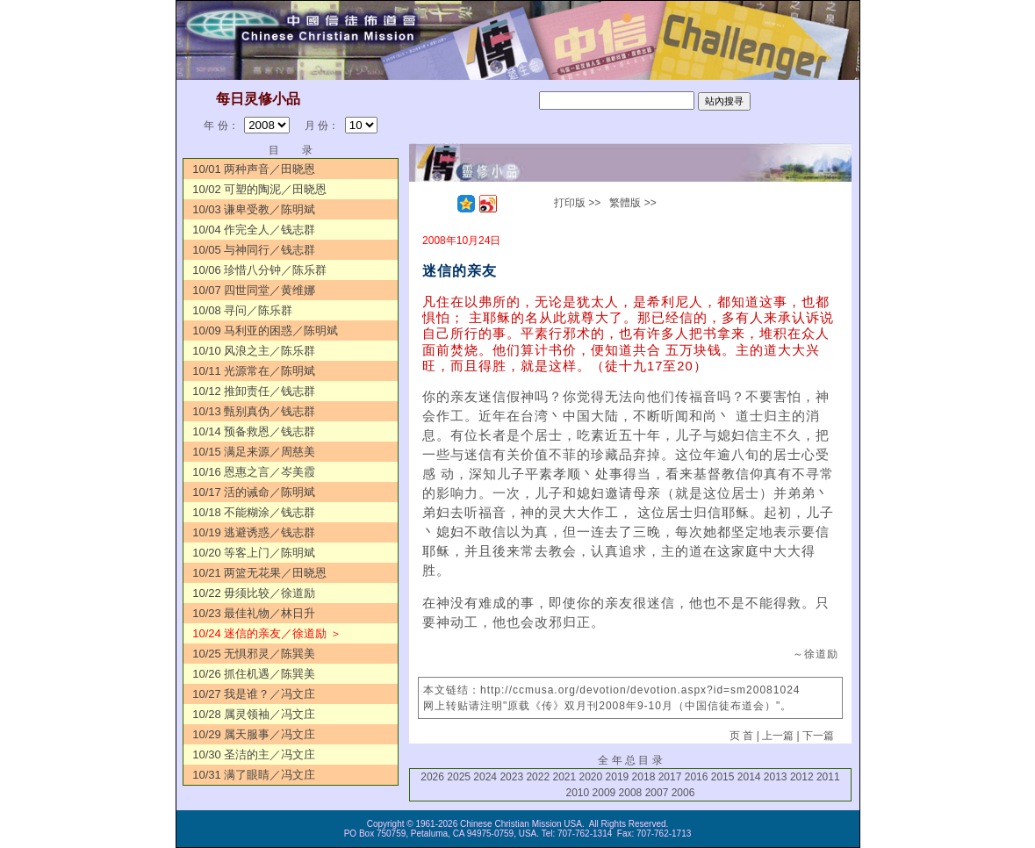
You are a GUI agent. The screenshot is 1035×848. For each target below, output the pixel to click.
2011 (828, 777)
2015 (723, 777)
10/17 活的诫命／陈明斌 (253, 492)
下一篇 (818, 735)
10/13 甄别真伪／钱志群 (253, 411)
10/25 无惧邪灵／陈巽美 (253, 653)
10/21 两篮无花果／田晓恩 (259, 572)
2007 (657, 793)
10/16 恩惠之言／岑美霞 (253, 471)
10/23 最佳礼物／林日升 (253, 613)
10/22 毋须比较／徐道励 (253, 593)
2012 (802, 777)
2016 (696, 777)
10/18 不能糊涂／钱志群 (253, 512)
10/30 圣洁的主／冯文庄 (253, 754)
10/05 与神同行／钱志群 (253, 249)
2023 (511, 777)
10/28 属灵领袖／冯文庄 (253, 714)
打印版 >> (577, 203)
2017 (670, 777)
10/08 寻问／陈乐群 (242, 310)
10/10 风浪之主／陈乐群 (253, 350)
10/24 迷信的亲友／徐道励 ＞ (266, 633)
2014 (749, 777)
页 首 (741, 735)
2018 (644, 777)
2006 (683, 793)
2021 (564, 777)
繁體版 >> (632, 203)
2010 (578, 793)
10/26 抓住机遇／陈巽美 (253, 673)
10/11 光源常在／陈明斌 (253, 370)
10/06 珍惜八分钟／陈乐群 (259, 270)
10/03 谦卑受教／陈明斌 (253, 209)
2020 (591, 777)
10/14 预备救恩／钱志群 (253, 431)
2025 (459, 777)
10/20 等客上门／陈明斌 (253, 552)
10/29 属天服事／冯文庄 (253, 734)
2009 (604, 793)
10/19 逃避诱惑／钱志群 (253, 532)
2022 (538, 777)
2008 (631, 793)
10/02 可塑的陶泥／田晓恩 (259, 189)
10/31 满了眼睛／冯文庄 (253, 774)
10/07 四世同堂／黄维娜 (253, 290)
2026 (432, 777)
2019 (617, 777)
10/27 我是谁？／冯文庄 (253, 694)
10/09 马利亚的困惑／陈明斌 (265, 330)
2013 (775, 777)
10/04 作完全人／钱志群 (253, 229)
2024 (485, 777)
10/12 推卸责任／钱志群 (253, 391)
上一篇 (778, 735)
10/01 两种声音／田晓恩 (253, 169)
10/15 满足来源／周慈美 (253, 451)
